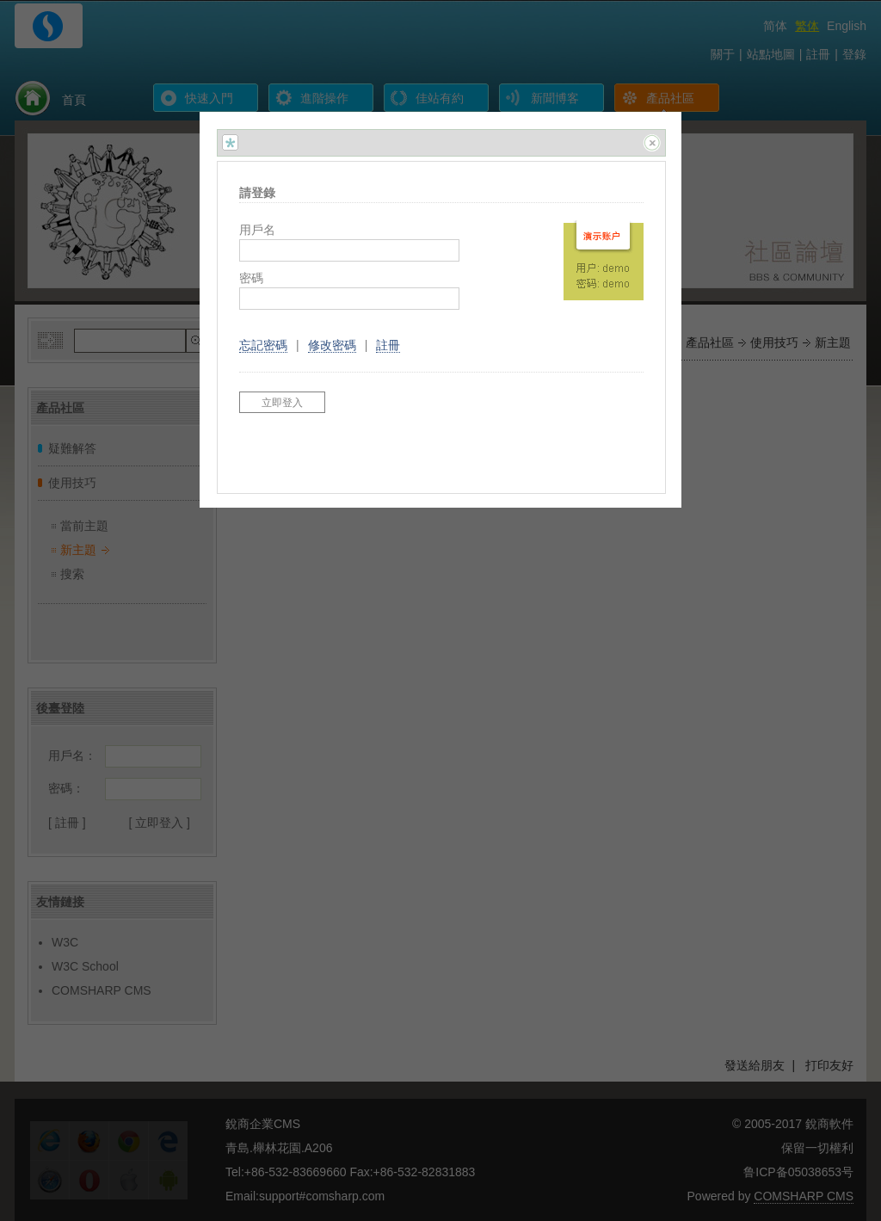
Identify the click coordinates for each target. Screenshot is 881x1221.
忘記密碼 (263, 345)
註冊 (388, 345)
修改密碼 (332, 345)
